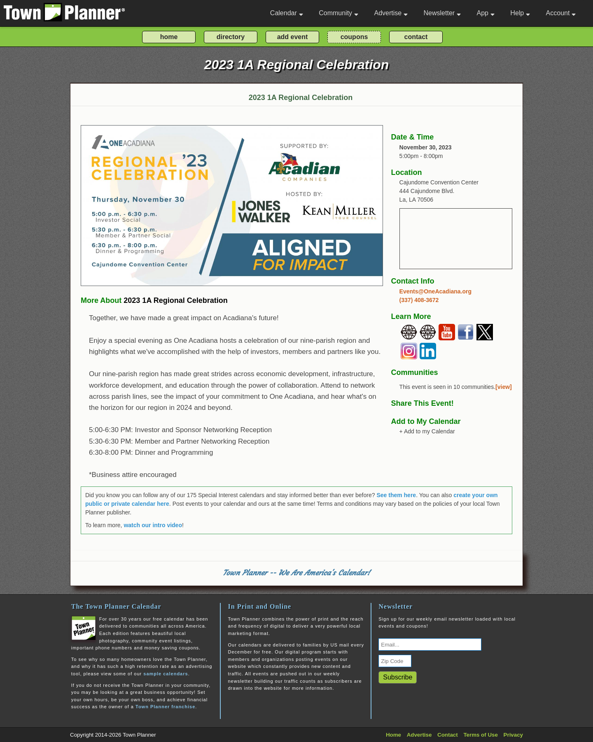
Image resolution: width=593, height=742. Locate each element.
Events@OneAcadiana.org (435, 291)
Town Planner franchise (165, 706)
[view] (503, 387)
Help (520, 12)
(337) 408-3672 (419, 300)
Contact (447, 735)
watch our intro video (153, 525)
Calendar (286, 12)
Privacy (513, 735)
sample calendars (165, 673)
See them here (396, 495)
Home (393, 735)
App (485, 12)
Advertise (391, 12)
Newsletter (442, 12)
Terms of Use (480, 735)
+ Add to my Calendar (427, 431)
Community (338, 12)
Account (561, 12)
